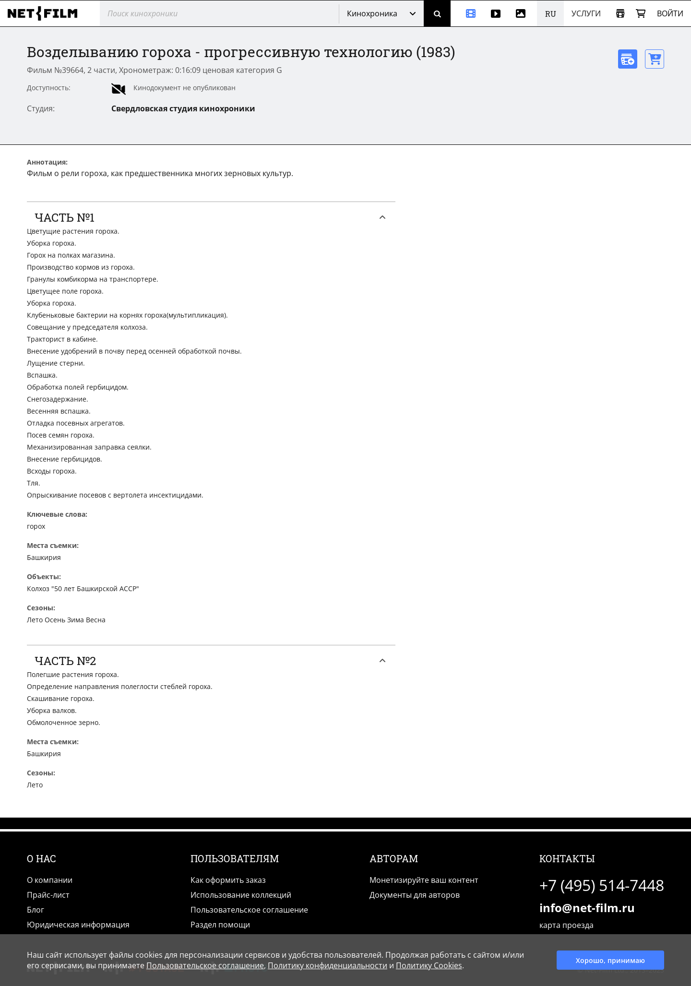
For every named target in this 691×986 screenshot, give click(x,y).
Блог (35, 909)
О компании (49, 880)
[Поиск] (437, 13)
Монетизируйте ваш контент (423, 880)
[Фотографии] (522, 13)
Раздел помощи (220, 924)
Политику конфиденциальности (327, 965)
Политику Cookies (429, 965)
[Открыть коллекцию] (620, 13)
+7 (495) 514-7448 (601, 885)
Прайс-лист (48, 895)
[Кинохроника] (467, 13)
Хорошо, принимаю (610, 960)
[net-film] (46, 13)
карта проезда (566, 925)
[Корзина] (640, 13)
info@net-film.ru (587, 907)
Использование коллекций (241, 895)
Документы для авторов (414, 895)
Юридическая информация (78, 924)
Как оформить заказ (228, 880)
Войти (670, 13)
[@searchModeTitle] (216, 13)
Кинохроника (372, 13)
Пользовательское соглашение (249, 909)
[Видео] (495, 13)
